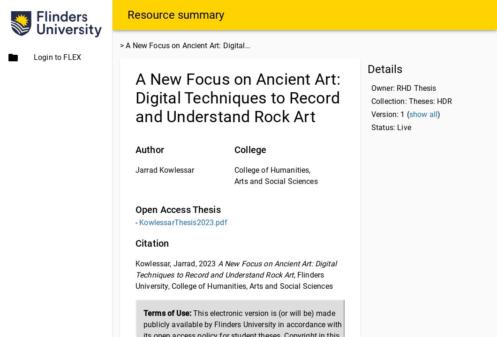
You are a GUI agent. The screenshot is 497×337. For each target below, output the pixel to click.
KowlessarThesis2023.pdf (183, 222)
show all (423, 114)
